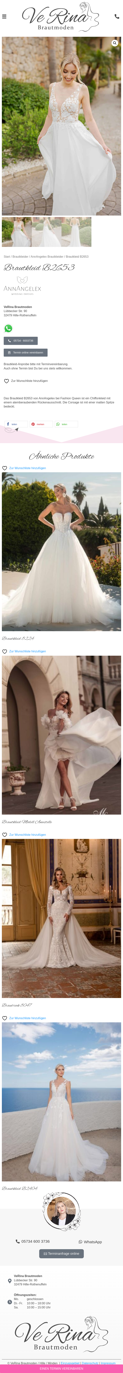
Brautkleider (20, 256)
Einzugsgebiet (70, 1363)
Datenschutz (90, 1363)
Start (7, 256)
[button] (114, 43)
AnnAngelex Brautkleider (47, 256)
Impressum (108, 1363)
